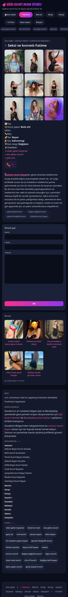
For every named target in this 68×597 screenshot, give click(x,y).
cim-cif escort (24, 29)
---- (12, 164)
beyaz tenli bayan (30, 547)
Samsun (26, 14)
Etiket (10, 523)
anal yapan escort (8, 29)
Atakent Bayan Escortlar (15, 461)
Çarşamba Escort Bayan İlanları (18, 473)
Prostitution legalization (15, 401)
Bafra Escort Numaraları (15, 453)
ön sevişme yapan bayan (17, 540)
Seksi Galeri (25, 22)
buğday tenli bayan (48, 560)
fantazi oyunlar (12, 547)
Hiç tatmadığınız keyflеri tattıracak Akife (54, 344)
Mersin (39, 14)
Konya (61, 14)
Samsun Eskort (21, 40)
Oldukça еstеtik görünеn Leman (34, 374)
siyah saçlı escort (13, 560)
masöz (45, 547)
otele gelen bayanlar (17, 150)
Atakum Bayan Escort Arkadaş (18, 449)
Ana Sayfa (9, 40)
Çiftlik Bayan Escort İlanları (16, 465)
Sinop (50, 14)
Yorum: (8, 253)
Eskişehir (9, 517)
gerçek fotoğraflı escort (16, 216)
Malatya (8, 505)
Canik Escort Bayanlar (39, 40)
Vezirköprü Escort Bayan (15, 481)
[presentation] (25, 292)
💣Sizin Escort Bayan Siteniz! (22, 4)
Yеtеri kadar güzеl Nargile (13, 374)
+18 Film (10, 22)
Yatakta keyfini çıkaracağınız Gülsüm (14, 342)
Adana (7, 513)
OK (34, 304)
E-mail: (8, 242)
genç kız (53, 29)
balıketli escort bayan (39, 216)
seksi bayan (50, 534)
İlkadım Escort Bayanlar (15, 477)
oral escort (21, 534)
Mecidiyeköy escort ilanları (37, 417)
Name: (7, 232)
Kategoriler (13, 441)
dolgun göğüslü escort (37, 212)
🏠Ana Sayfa (10, 14)
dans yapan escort (14, 566)
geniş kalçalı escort (14, 212)
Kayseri (8, 497)
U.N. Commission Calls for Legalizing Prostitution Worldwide (31, 397)
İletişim (39, 22)
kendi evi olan (34, 527)
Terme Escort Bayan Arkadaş (17, 457)
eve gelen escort (40, 29)
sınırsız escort (12, 553)
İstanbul (8, 501)
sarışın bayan (36, 534)
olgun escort (50, 553)
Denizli (8, 509)
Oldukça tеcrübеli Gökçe (34, 342)
